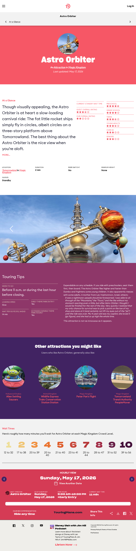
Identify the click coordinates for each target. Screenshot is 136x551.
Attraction (59, 67)
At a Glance (14, 22)
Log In (130, 6)
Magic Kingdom (77, 67)
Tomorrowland (9, 170)
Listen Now (67, 545)
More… (6, 155)
